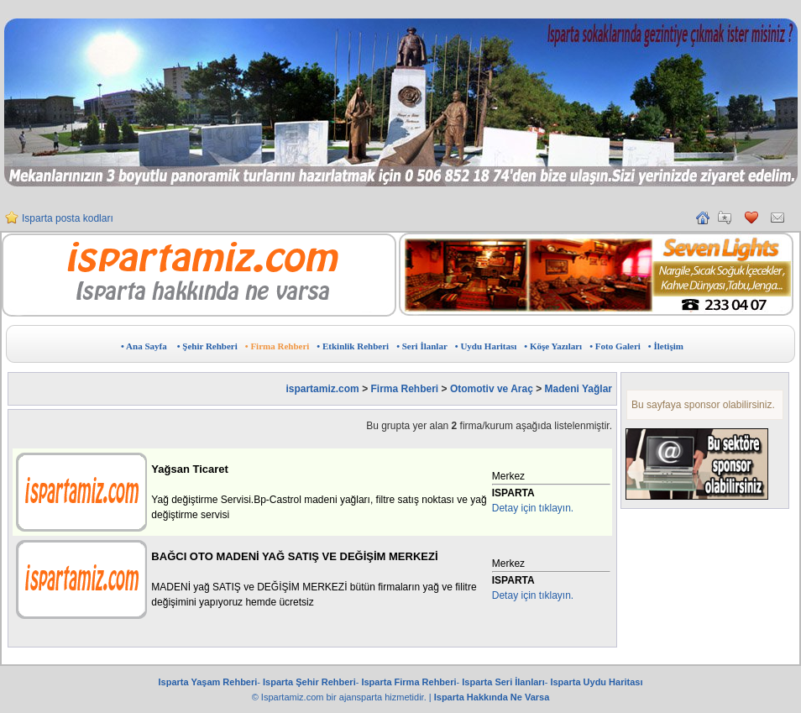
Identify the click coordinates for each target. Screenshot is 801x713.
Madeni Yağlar (578, 389)
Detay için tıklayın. (532, 508)
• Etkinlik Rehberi (353, 346)
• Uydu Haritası (486, 346)
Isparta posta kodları (67, 225)
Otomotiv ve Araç (491, 389)
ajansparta (362, 697)
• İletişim (665, 346)
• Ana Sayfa (144, 346)
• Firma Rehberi (277, 346)
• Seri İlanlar (422, 346)
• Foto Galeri (615, 346)
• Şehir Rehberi (207, 346)
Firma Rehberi (404, 389)
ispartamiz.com (322, 389)
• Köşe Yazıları (553, 346)
